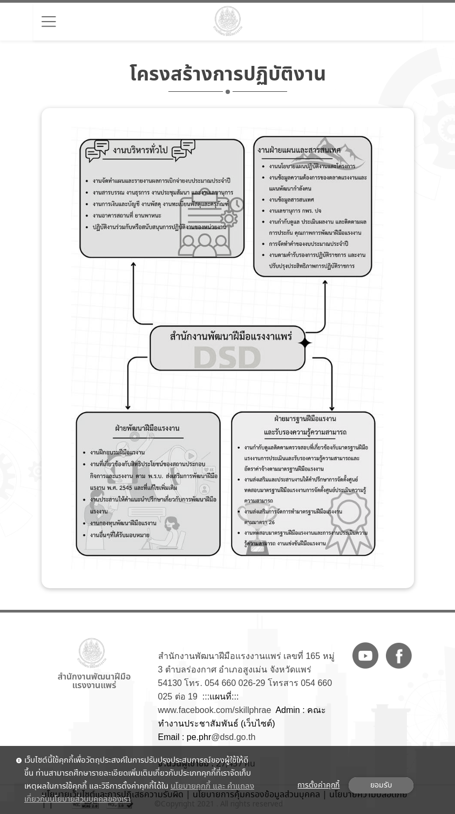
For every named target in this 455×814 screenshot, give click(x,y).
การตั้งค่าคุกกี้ (318, 785)
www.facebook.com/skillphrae (214, 710)
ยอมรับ (381, 785)
